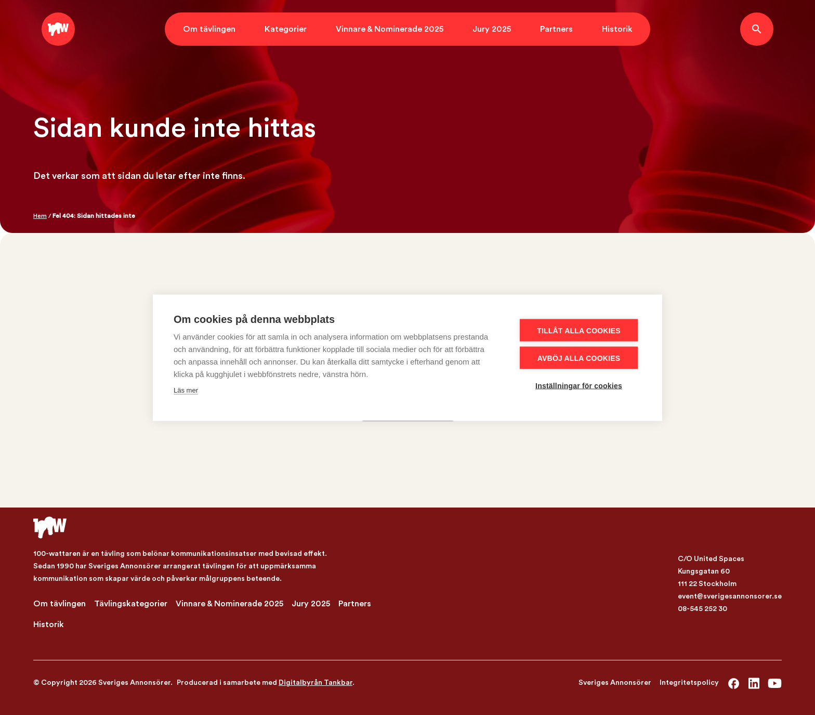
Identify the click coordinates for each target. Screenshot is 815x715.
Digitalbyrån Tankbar (315, 682)
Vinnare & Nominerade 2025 (389, 29)
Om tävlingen (209, 29)
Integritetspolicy (689, 682)
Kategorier (286, 29)
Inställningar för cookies (578, 385)
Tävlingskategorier (130, 604)
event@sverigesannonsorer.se (730, 596)
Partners (556, 29)
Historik (617, 29)
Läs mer (186, 390)
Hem (40, 216)
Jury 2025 (491, 29)
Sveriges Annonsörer (615, 682)
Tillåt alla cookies (579, 330)
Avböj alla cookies (578, 358)
